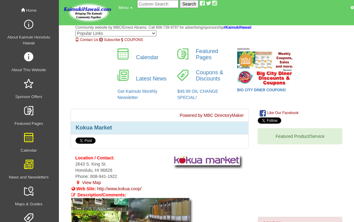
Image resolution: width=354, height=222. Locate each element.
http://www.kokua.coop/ (119, 188)
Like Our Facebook (279, 113)
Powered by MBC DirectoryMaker (212, 115)
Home (29, 10)
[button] (125, 7)
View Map (88, 182)
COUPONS (132, 40)
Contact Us (86, 40)
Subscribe (109, 40)
